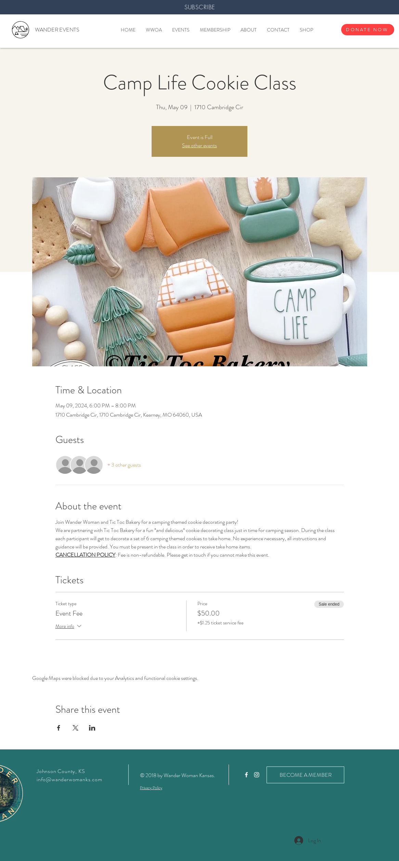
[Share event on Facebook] (58, 728)
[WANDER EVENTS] (57, 30)
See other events (199, 145)
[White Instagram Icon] (256, 774)
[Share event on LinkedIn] (92, 728)
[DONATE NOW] (367, 29)
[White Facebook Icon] (246, 774)
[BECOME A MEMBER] (305, 775)
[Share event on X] (75, 728)
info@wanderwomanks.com (69, 779)
